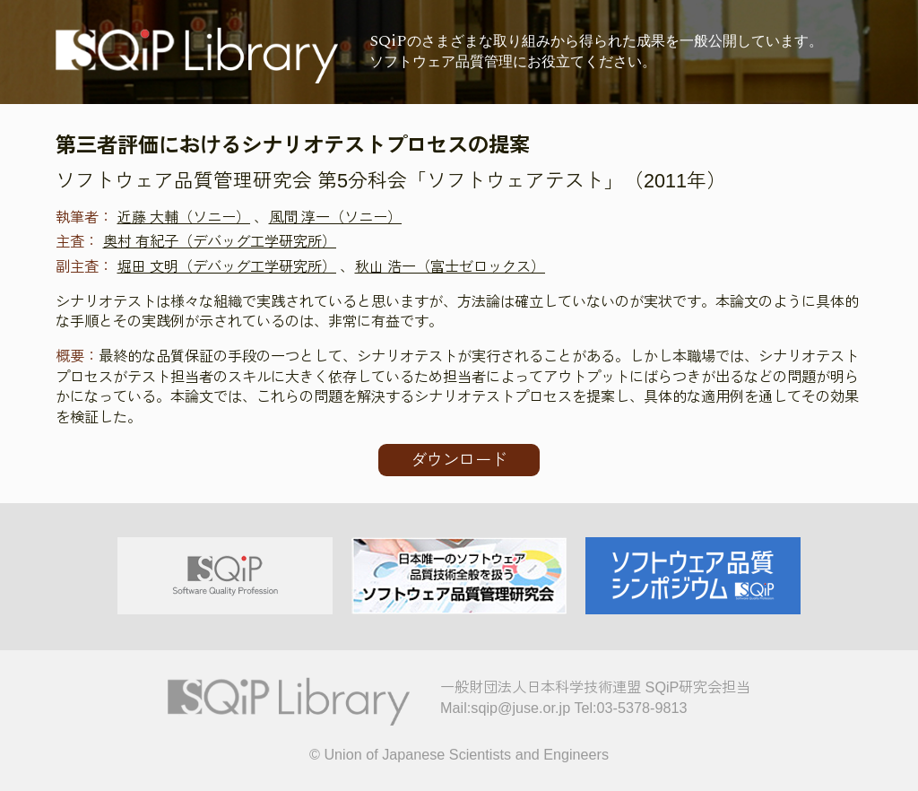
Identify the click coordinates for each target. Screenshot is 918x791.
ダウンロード (459, 460)
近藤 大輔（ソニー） (184, 217)
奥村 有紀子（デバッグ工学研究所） (220, 241)
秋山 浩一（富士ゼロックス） (450, 266)
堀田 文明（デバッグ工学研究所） (227, 266)
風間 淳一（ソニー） (336, 217)
